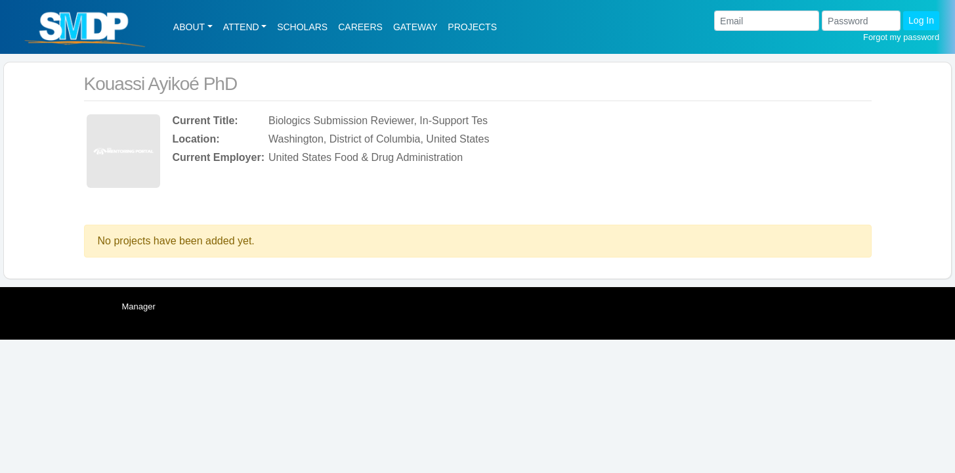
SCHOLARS (302, 27)
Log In (921, 20)
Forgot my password (901, 37)
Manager (139, 306)
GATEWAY (415, 27)
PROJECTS (472, 27)
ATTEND (241, 27)
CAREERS (360, 27)
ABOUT (189, 27)
